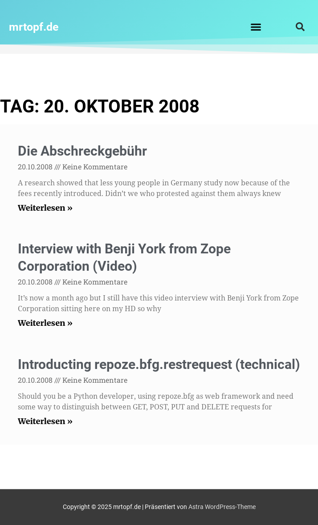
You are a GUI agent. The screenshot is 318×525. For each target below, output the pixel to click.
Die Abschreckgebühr (82, 151)
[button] (255, 26)
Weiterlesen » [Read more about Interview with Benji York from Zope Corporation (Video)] (45, 323)
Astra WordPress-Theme (222, 506)
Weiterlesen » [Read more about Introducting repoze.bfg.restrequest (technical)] (45, 421)
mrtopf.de (34, 26)
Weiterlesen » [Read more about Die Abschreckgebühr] (45, 208)
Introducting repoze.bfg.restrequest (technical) (159, 364)
